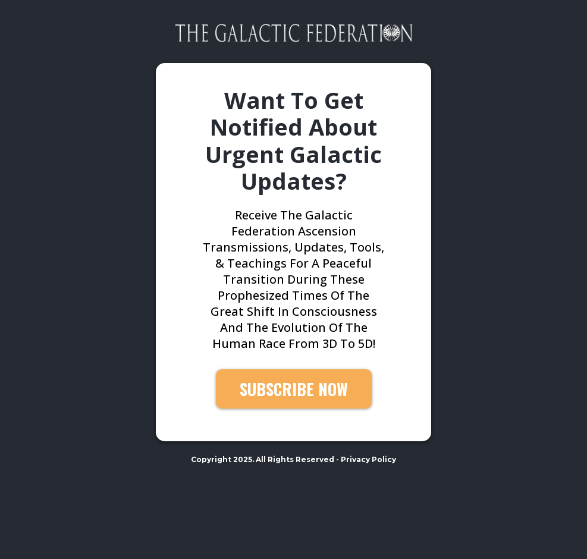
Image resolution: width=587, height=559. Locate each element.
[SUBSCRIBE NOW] (294, 389)
